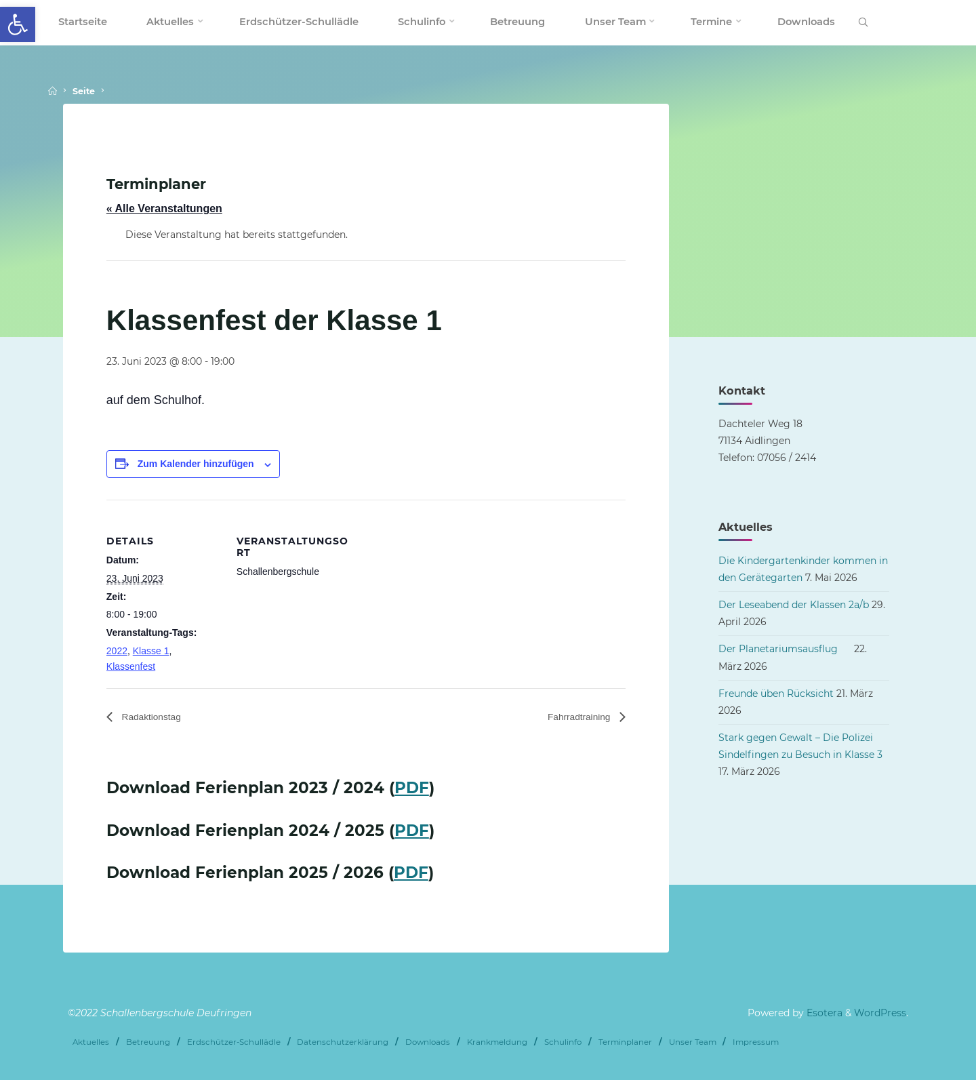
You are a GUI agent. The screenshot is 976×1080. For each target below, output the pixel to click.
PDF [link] (411, 788)
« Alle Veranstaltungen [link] (164, 208)
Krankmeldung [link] (497, 1041)
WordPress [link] (880, 1013)
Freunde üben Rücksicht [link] (776, 693)
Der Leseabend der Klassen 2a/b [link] (793, 605)
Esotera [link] (823, 1013)
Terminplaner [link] (625, 1041)
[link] (17, 24)
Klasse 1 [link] (151, 650)
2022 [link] (116, 650)
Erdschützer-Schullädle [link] (234, 1041)
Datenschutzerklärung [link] (342, 1041)
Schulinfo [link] (563, 1041)
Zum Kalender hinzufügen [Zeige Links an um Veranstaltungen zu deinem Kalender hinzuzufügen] (196, 463)
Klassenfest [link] (130, 666)
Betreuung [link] (148, 1041)
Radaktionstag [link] (155, 717)
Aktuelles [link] (91, 1041)
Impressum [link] (756, 1041)
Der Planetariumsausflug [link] (784, 649)
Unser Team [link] (692, 1041)
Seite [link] (84, 91)
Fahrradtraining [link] (574, 717)
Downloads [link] (427, 1041)
